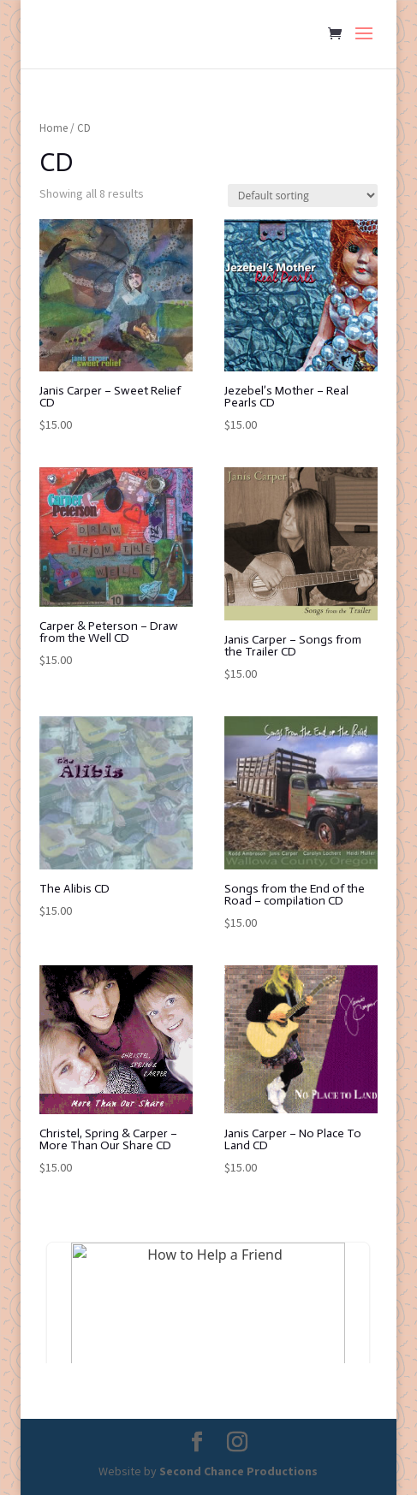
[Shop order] (303, 195)
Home (53, 128)
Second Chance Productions (238, 1471)
